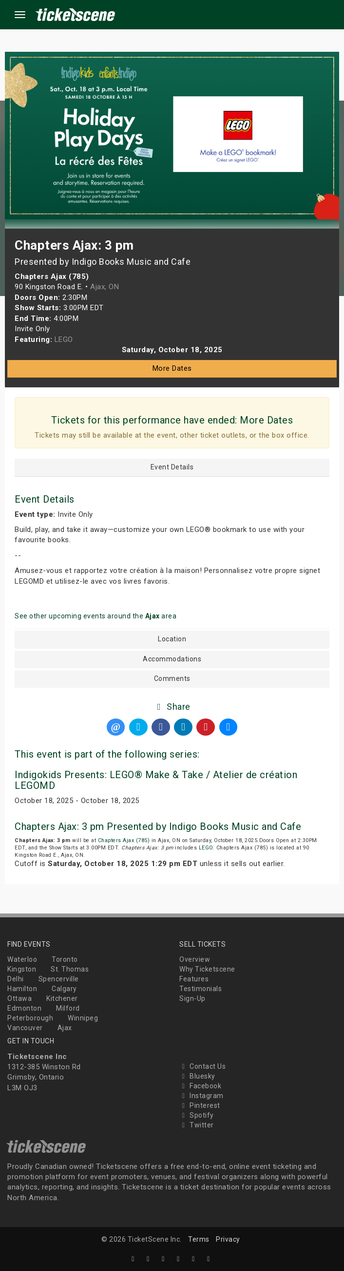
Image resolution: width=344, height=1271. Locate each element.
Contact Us (202, 1066)
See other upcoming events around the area (95, 616)
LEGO (206, 848)
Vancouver (25, 1028)
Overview (194, 959)
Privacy (228, 1239)
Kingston (21, 969)
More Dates (172, 368)
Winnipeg (83, 1018)
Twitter (196, 1125)
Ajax (64, 1028)
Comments (172, 678)
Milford (68, 1008)
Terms (199, 1239)
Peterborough (30, 1018)
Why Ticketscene (207, 969)
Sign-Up (192, 998)
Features (194, 979)
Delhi (15, 979)
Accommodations (172, 659)
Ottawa (19, 998)
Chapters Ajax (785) (124, 840)
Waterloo (22, 959)
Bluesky (197, 1076)
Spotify (196, 1115)
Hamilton (22, 989)
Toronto (65, 959)
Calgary (64, 989)
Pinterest (199, 1105)
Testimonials (200, 989)
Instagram (201, 1096)
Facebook (200, 1086)
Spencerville (58, 979)
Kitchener (62, 998)
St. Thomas (70, 969)
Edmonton (24, 1008)
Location (172, 639)
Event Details (172, 467)
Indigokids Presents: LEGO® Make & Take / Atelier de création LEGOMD (156, 780)
